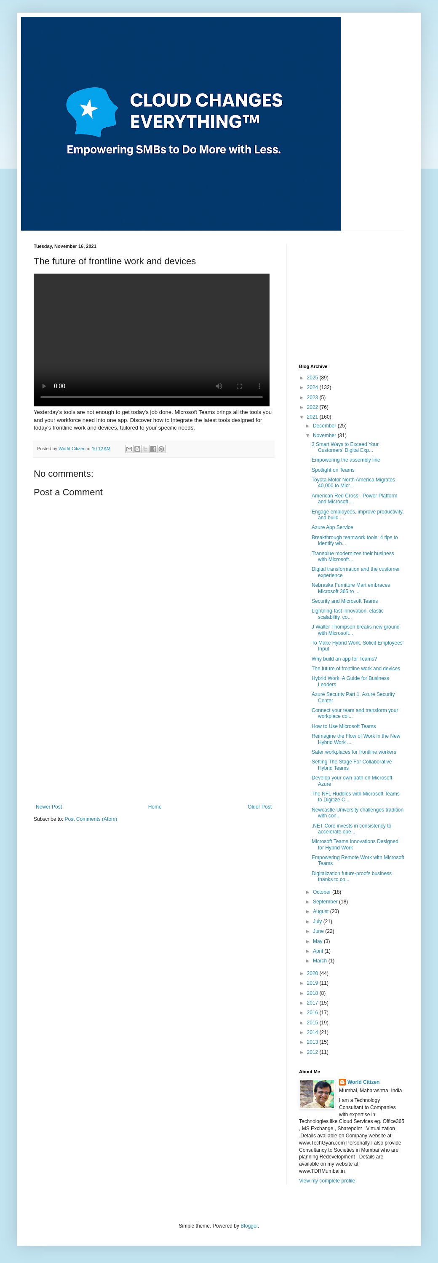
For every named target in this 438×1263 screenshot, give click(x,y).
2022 (313, 407)
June (319, 931)
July (318, 921)
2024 (313, 387)
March (320, 961)
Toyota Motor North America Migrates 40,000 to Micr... (353, 483)
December (325, 426)
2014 (313, 1032)
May (318, 941)
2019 (313, 983)
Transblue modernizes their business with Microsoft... (353, 556)
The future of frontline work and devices (356, 669)
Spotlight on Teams (333, 470)
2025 (313, 378)
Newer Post (49, 807)
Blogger (249, 1226)
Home (155, 807)
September (326, 902)
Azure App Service (332, 527)
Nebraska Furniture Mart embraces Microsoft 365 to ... (351, 588)
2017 (313, 1003)
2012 (313, 1052)
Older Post (260, 807)
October (322, 892)
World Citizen (363, 1082)
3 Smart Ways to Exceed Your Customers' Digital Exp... (345, 447)
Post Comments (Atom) (90, 819)
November (325, 435)
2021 (313, 417)
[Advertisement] (154, 740)
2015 (313, 1023)
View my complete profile (327, 1181)
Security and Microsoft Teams (345, 601)
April (318, 951)
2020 (313, 973)
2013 (313, 1042)
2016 (313, 1013)
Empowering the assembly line (346, 460)
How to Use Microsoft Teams (344, 726)
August (321, 911)
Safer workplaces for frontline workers (354, 752)
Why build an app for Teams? (344, 659)
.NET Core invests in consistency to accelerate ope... (351, 829)
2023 (313, 397)
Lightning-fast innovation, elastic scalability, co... (348, 614)
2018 (313, 993)
